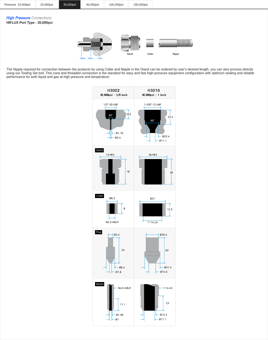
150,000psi (140, 4)
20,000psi (46, 4)
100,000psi (116, 4)
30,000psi (69, 4)
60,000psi (92, 4)
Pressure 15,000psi (17, 4)
